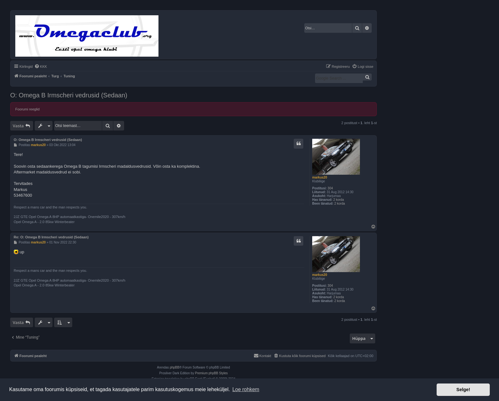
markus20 (319, 177)
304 (330, 188)
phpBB (174, 367)
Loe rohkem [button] (245, 389)
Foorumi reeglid (27, 109)
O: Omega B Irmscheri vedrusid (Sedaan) (68, 95)
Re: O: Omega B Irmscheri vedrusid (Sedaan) (51, 237)
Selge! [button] (463, 389)
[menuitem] (40, 66)
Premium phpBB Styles (211, 373)
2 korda (338, 199)
